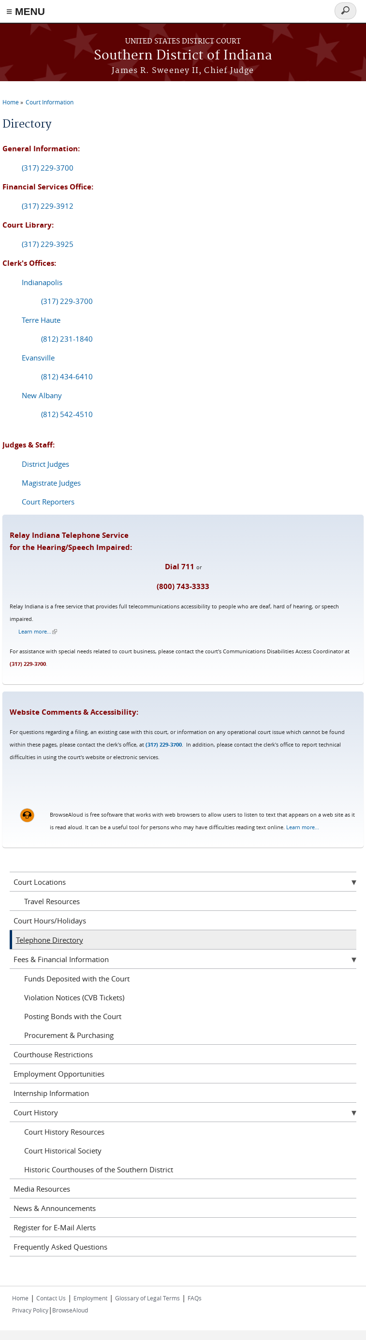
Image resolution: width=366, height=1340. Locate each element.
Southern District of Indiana (183, 56)
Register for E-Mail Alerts (55, 1227)
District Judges (45, 464)
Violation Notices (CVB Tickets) (74, 997)
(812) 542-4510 (67, 414)
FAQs (195, 1298)
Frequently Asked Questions (60, 1247)
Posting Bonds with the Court (72, 1016)
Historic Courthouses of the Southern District (98, 1169)
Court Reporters (48, 501)
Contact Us (51, 1298)
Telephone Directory (49, 940)
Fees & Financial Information (61, 959)
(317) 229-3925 (47, 244)
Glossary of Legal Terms (147, 1298)
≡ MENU (25, 11)
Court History (36, 1112)
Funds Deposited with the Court (77, 978)
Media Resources (42, 1189)
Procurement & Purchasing (69, 1035)
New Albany (42, 395)
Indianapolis (42, 282)
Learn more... (37, 631)
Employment (90, 1298)
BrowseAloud (70, 1310)
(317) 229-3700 (47, 168)
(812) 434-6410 (67, 376)
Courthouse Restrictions (53, 1054)
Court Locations (40, 882)
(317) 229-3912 (47, 206)
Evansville (38, 357)
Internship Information (51, 1093)
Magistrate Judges (51, 483)
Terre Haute (41, 320)
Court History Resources (64, 1132)
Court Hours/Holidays (50, 920)
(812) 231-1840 (67, 339)
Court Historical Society (63, 1150)
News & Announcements (55, 1208)
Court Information (49, 102)
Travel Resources (52, 901)
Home (10, 102)
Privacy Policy (30, 1310)
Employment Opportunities (59, 1074)
